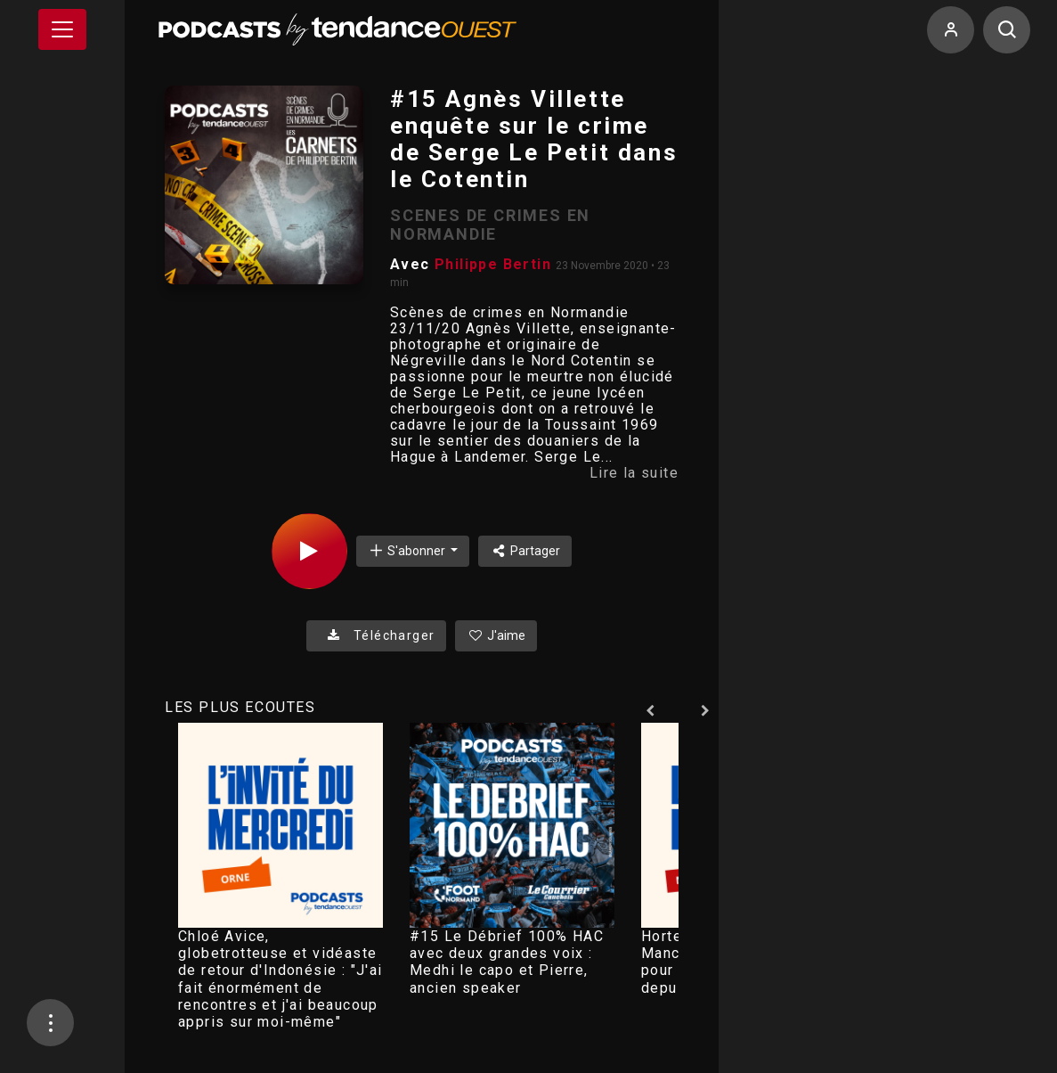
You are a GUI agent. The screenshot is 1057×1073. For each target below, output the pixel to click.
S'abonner (408, 550)
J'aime (496, 635)
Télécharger (376, 635)
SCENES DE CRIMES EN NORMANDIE (490, 224)
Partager (525, 551)
